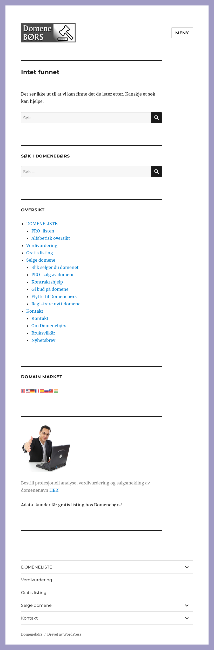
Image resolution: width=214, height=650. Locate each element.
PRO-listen (42, 231)
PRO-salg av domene (53, 274)
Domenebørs (32, 634)
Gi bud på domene (50, 289)
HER (53, 490)
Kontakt (34, 311)
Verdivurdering (41, 245)
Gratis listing (39, 252)
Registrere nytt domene (56, 303)
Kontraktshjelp (47, 282)
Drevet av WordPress (64, 634)
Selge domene (40, 260)
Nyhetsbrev (43, 340)
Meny (182, 32)
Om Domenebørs (48, 325)
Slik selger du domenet (55, 267)
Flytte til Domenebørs (54, 296)
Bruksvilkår (43, 333)
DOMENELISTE (41, 223)
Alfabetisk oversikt (50, 238)
